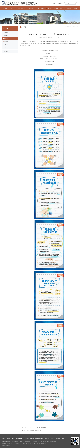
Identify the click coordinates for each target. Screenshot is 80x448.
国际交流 (56, 8)
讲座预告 (6, 41)
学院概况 (11, 8)
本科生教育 (24, 8)
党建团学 (43, 8)
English (75, 8)
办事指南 (69, 8)
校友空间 (62, 8)
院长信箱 (53, 3)
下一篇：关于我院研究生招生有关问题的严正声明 (31, 430)
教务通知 (6, 32)
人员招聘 (6, 47)
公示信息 (6, 38)
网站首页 (5, 8)
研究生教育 (30, 8)
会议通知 (6, 44)
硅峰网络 (8, 445)
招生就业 (50, 8)
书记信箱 (60, 3)
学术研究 (37, 8)
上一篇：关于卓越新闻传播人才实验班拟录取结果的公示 (33, 427)
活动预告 (6, 51)
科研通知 (6, 35)
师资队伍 (18, 8)
